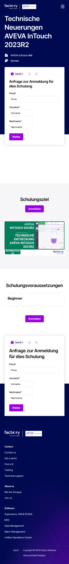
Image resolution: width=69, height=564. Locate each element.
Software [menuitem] (9, 508)
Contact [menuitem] (9, 446)
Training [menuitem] (9, 469)
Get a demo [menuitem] (11, 458)
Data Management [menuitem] (14, 525)
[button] (62, 7)
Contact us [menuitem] (10, 452)
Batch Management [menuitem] (15, 531)
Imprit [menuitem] (16, 550)
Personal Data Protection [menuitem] (34, 555)
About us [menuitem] (9, 486)
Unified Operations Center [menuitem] (18, 537)
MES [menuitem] (7, 519)
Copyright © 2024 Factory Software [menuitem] (39, 550)
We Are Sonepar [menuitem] (13, 492)
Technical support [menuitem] (14, 475)
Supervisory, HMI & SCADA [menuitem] (18, 514)
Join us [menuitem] (8, 497)
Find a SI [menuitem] (9, 464)
